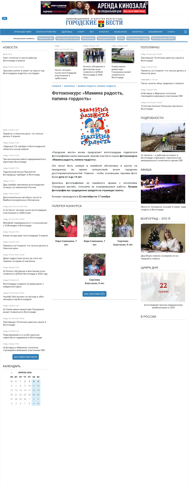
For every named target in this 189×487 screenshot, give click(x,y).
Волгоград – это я (155, 218)
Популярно (150, 47)
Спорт (81, 32)
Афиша (146, 169)
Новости (10, 47)
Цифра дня (149, 267)
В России (148, 316)
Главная (56, 86)
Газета (171, 32)
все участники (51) (94, 294)
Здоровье (66, 32)
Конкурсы (137, 32)
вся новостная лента (25, 357)
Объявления (155, 32)
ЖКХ (92, 32)
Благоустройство (46, 32)
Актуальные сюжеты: (24, 38)
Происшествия (22, 32)
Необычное (120, 32)
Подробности (152, 118)
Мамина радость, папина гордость (97, 86)
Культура (104, 32)
